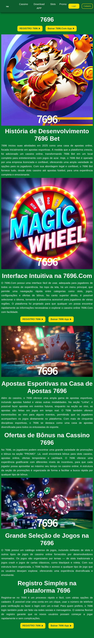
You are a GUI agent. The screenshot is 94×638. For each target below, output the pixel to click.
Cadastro (87, 6)
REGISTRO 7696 (25, 29)
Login (72, 6)
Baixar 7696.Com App (65, 29)
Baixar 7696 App (65, 322)
